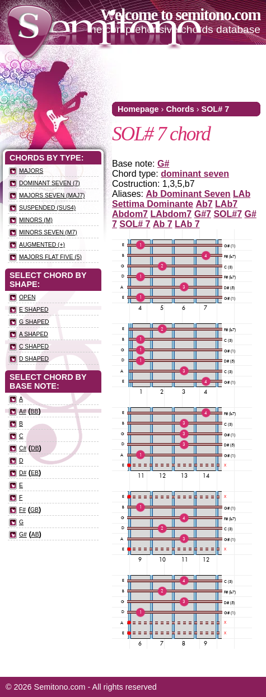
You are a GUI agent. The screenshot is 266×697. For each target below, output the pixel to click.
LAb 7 (187, 224)
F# (22, 510)
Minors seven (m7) (48, 232)
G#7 (202, 214)
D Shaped (34, 359)
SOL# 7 (216, 109)
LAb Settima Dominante (181, 199)
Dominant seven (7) (49, 183)
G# (163, 163)
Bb (35, 411)
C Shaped (34, 346)
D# (22, 473)
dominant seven (195, 173)
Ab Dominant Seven (188, 194)
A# (22, 411)
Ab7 (203, 204)
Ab (35, 534)
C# (22, 448)
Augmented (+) (42, 245)
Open (27, 297)
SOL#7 (227, 214)
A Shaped (33, 334)
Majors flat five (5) (50, 257)
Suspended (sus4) (47, 208)
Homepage (138, 109)
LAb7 (226, 204)
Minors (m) (36, 220)
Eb (35, 473)
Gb (34, 510)
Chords (180, 109)
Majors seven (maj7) (52, 195)
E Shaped (33, 310)
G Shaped (34, 322)
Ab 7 (162, 224)
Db (35, 448)
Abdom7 (130, 214)
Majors (31, 171)
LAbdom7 (171, 214)
